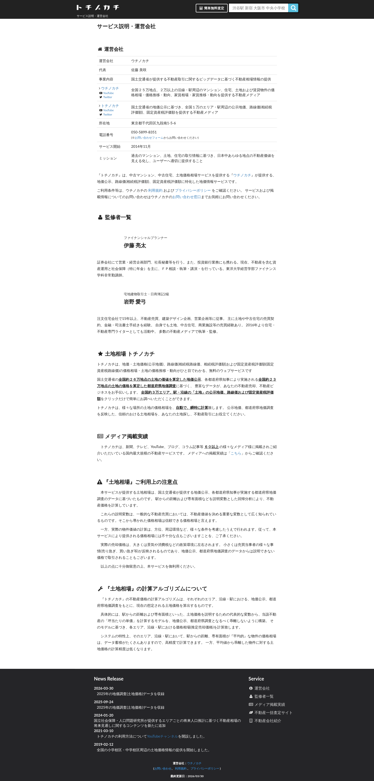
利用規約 (155, 190)
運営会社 (259, 688)
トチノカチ (110, 105)
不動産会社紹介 (265, 720)
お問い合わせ (162, 768)
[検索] (293, 8)
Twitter (107, 97)
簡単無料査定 (211, 8)
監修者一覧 (261, 696)
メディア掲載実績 (267, 704)
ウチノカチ (110, 88)
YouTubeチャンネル (162, 736)
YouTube (108, 93)
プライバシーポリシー (193, 190)
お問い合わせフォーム (149, 137)
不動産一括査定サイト (271, 712)
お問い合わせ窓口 (186, 197)
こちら (236, 453)
